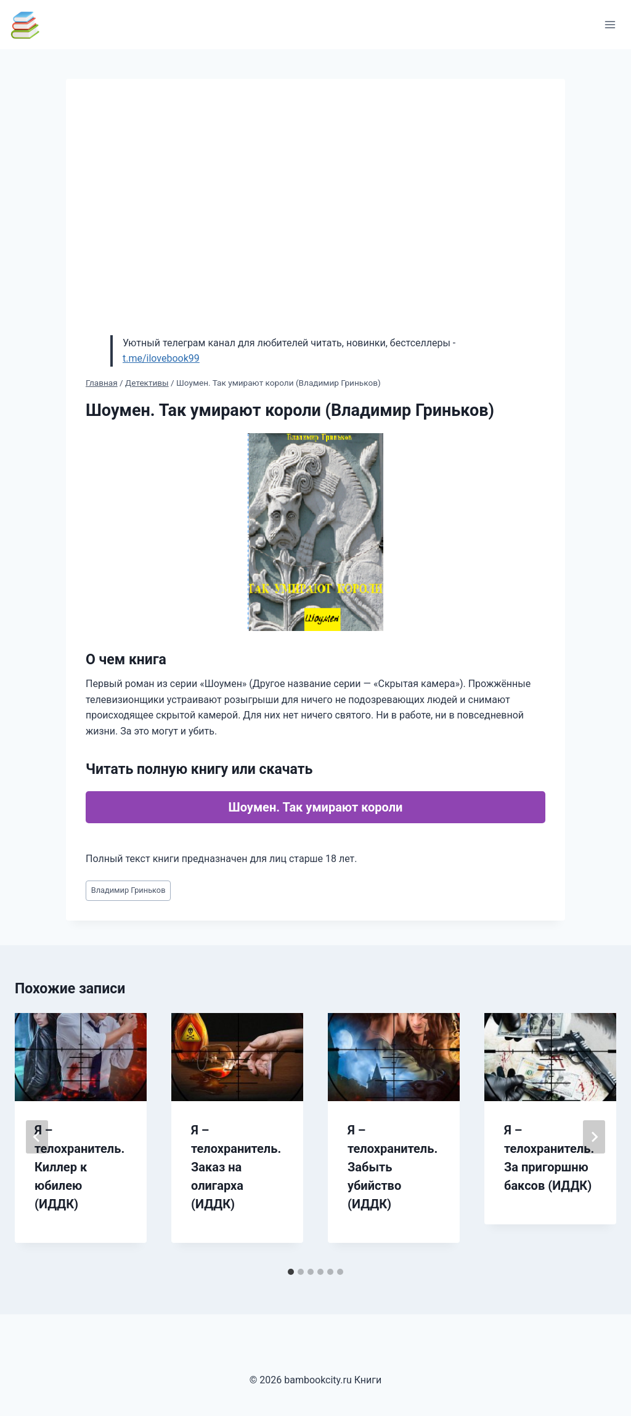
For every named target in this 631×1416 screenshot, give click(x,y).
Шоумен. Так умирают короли (316, 807)
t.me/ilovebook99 (161, 358)
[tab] (291, 1272)
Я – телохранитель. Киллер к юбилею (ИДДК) (79, 1167)
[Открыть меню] (609, 24)
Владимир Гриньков (128, 890)
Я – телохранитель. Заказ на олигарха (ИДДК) (236, 1167)
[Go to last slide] (37, 1137)
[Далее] (594, 1137)
